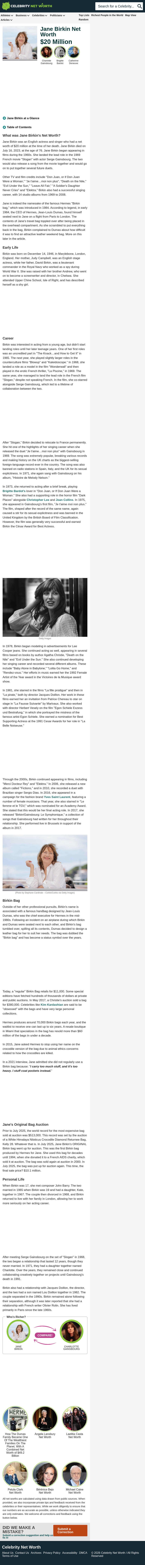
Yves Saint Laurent (57, 797)
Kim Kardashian (52, 1004)
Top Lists (84, 15)
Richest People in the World (107, 15)
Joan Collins (64, 500)
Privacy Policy (52, 1552)
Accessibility (69, 1552)
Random (83, 19)
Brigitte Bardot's (14, 491)
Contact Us (22, 1552)
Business (23, 15)
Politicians (57, 15)
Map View (130, 15)
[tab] (45, 118)
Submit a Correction (65, 1530)
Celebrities (40, 15)
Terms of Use (10, 1555)
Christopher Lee (38, 500)
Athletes (7, 15)
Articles (7, 19)
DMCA (83, 1552)
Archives (36, 1552)
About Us (7, 1552)
